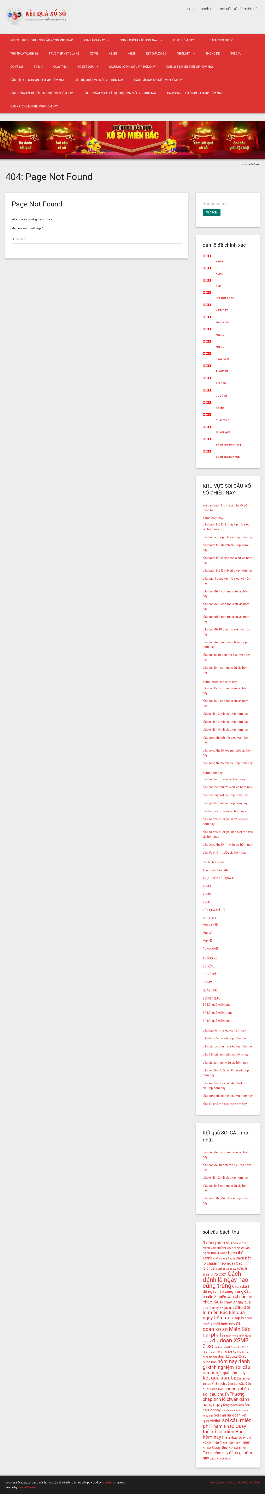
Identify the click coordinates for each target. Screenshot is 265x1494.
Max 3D (220, 334)
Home (243, 164)
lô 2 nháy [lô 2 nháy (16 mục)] (239, 1378)
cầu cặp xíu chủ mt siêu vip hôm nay (227, 787)
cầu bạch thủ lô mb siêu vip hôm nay (227, 570)
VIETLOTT (183, 53)
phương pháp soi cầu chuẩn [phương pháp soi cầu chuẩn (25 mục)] (226, 1391)
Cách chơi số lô (221, 40)
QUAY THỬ (60, 66)
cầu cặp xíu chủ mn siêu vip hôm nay (37, 80)
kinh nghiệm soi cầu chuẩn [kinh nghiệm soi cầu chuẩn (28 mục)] (226, 1369)
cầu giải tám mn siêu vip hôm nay (158, 80)
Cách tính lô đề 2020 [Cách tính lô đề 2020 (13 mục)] (227, 1269)
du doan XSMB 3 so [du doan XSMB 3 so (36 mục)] (226, 1343)
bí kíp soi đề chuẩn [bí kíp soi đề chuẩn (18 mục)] (236, 1248)
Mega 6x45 (222, 322)
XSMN (113, 53)
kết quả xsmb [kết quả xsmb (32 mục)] (218, 1378)
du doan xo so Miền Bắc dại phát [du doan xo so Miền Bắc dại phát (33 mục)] (227, 1329)
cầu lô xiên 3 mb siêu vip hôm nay (225, 722)
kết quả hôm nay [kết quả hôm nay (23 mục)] (231, 1372)
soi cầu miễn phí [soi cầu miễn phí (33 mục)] (227, 1423)
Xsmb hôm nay (94, 40)
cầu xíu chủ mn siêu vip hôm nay (34, 106)
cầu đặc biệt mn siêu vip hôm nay (99, 80)
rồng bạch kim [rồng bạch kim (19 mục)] (233, 1405)
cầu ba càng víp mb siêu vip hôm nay (228, 537)
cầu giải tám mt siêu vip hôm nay (225, 803)
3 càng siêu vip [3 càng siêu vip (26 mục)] (217, 1242)
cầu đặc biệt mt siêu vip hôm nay (225, 795)
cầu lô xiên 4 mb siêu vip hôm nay (225, 730)
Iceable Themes (27, 1487)
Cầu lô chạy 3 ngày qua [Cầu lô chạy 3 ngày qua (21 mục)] (232, 1302)
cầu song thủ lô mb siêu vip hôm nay (228, 763)
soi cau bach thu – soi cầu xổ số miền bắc (41, 40)
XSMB (94, 53)
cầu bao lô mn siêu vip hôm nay (132, 66)
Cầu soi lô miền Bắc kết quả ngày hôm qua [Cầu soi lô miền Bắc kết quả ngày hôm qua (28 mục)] (226, 1313)
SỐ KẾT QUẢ (85, 66)
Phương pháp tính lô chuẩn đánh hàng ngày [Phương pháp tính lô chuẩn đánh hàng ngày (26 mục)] (226, 1399)
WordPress (108, 1482)
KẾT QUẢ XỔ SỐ (156, 53)
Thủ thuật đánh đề (24, 53)
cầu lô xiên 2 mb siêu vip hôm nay (225, 714)
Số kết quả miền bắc (216, 1005)
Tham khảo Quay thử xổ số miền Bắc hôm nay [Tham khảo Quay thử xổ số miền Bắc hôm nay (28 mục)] (224, 1432)
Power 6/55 (222, 359)
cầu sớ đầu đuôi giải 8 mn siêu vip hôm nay (41, 93)
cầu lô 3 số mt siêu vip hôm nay (224, 811)
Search (211, 212)
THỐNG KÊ (213, 53)
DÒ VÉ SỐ (16, 66)
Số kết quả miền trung (228, 444)
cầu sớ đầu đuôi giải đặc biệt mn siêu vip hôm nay (120, 93)
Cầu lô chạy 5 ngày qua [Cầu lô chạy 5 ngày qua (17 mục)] (218, 1308)
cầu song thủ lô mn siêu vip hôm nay (194, 93)
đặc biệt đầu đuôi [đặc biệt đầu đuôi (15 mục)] (220, 1458)
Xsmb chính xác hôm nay (138, 40)
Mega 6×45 (210, 925)
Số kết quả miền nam (228, 456)
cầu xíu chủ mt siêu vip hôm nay (224, 852)
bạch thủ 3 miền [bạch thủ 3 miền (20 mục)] (215, 1253)
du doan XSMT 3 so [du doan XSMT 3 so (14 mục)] (225, 1347)
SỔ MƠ (38, 66)
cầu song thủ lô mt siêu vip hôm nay (227, 844)
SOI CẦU (235, 53)
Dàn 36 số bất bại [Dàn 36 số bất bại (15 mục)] (226, 1351)
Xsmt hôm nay (183, 40)
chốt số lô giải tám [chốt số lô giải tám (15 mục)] (224, 1258)
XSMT (131, 53)
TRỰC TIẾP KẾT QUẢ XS (64, 53)
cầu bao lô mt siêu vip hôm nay (224, 779)
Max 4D (220, 347)
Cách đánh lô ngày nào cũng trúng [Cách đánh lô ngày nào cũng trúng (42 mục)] (225, 1279)
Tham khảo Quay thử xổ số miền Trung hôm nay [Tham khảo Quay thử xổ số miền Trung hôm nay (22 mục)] (226, 1447)
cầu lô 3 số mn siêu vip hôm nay (189, 66)
